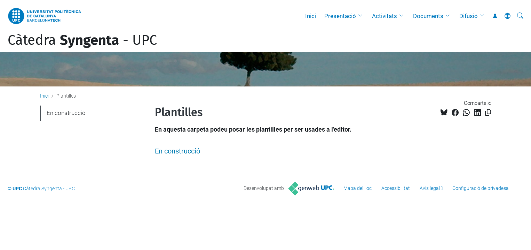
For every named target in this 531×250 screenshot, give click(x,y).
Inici (310, 15)
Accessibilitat (395, 188)
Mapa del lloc (357, 188)
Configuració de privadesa (480, 188)
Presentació (340, 15)
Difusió (468, 15)
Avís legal (430, 188)
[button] (362, 16)
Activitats (384, 15)
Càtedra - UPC (82, 40)
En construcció (177, 151)
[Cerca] (520, 16)
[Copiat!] (488, 113)
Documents (428, 15)
